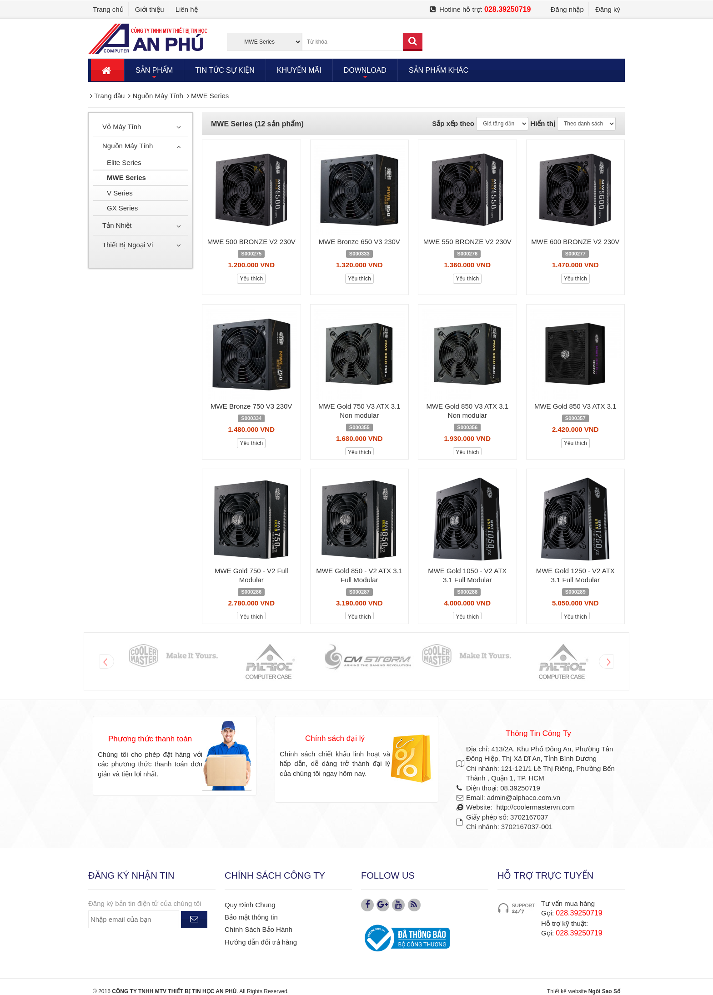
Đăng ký (607, 9)
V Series (120, 193)
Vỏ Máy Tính (121, 126)
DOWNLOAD (365, 73)
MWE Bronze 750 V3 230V (251, 406)
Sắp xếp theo (453, 123)
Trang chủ (108, 9)
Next (606, 661)
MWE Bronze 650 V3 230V (359, 241)
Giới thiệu (149, 9)
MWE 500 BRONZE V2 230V (251, 241)
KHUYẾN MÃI (299, 70)
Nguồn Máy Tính (127, 146)
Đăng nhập (567, 9)
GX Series (122, 208)
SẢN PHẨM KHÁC (438, 70)
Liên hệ (187, 9)
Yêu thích (251, 278)
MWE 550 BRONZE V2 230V (467, 241)
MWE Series (126, 177)
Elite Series (124, 162)
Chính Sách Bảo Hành (258, 929)
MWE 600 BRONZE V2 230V (575, 241)
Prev (107, 661)
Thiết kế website (567, 991)
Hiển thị (542, 123)
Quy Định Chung (250, 905)
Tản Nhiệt (116, 225)
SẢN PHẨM (154, 73)
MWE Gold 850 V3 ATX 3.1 (575, 406)
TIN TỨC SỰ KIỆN (225, 70)
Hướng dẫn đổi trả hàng (261, 942)
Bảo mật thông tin (251, 917)
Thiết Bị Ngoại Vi (127, 245)
